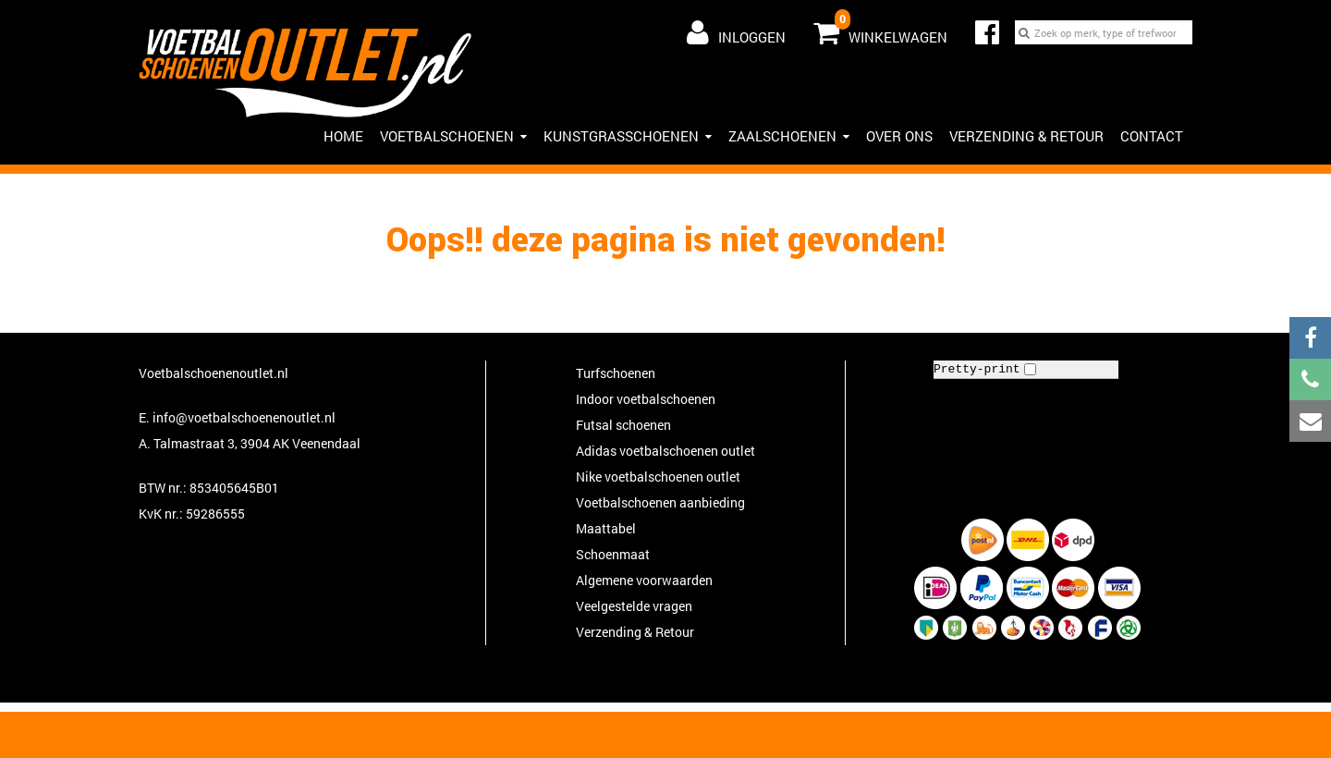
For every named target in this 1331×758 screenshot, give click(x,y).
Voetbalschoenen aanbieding (660, 502)
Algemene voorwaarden (644, 580)
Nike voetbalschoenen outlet (658, 476)
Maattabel (606, 528)
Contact (1151, 136)
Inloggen (736, 32)
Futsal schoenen (623, 425)
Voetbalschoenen (453, 136)
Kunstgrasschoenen (627, 136)
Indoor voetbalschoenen (645, 399)
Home (343, 136)
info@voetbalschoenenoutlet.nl (244, 417)
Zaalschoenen (788, 136)
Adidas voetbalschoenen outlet (665, 450)
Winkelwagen (880, 28)
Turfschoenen (615, 373)
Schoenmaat (613, 554)
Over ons (899, 136)
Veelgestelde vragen (634, 606)
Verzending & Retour (1026, 136)
